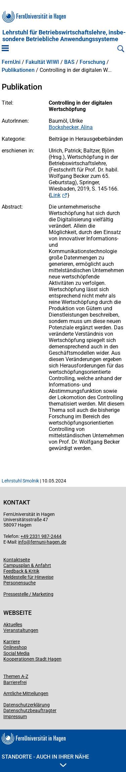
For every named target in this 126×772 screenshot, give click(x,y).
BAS (69, 62)
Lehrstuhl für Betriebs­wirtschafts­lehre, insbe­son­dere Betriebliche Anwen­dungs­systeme (64, 35)
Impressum (15, 716)
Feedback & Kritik (21, 571)
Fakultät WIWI (42, 62)
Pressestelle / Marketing (28, 594)
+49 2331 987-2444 (40, 536)
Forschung (92, 62)
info (22, 542)
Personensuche (19, 582)
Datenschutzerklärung (26, 704)
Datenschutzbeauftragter (29, 710)
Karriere (11, 641)
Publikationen (18, 70)
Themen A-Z (15, 676)
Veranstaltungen (20, 630)
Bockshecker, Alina (71, 127)
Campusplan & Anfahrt (27, 565)
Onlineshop (15, 647)
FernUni (11, 62)
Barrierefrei (15, 682)
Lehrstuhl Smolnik (20, 480)
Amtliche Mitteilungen (25, 693)
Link (55, 195)
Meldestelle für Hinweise (28, 577)
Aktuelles (12, 624)
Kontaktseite (16, 559)
